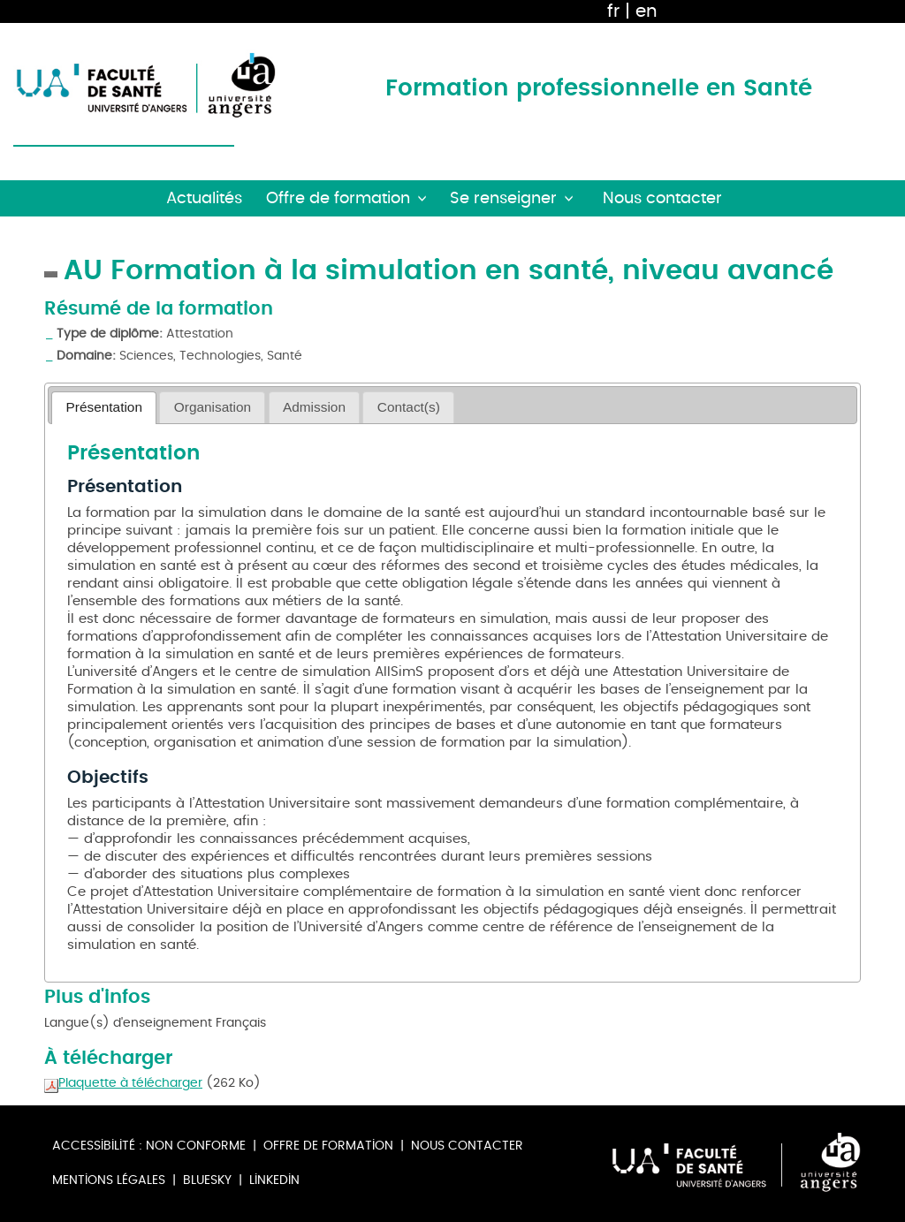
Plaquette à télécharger (123, 1083)
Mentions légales (108, 1180)
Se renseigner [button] (503, 198)
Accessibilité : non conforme (149, 1145)
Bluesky (207, 1180)
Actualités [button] (204, 198)
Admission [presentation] (314, 406)
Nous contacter (467, 1145)
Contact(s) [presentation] (408, 406)
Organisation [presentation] (212, 406)
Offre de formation (328, 1145)
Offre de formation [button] (338, 198)
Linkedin (274, 1180)
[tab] (103, 407)
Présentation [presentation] (104, 406)
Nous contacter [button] (662, 198)
